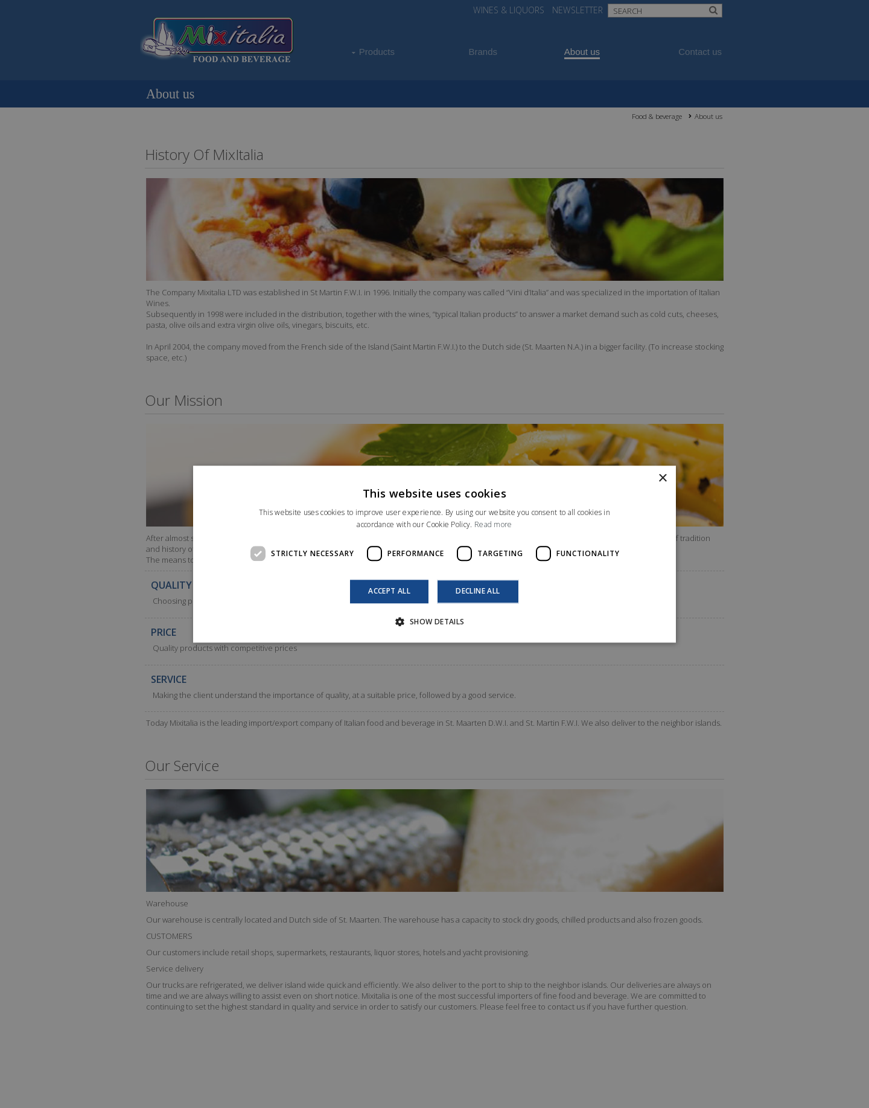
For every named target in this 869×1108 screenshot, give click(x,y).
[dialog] (434, 554)
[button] (434, 621)
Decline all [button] (478, 591)
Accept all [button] (389, 591)
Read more (493, 524)
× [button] (662, 478)
